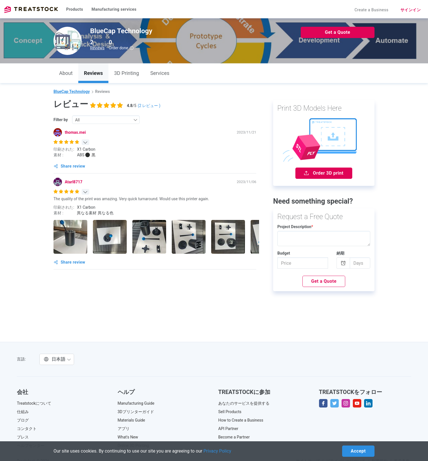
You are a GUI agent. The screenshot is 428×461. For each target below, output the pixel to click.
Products (74, 9)
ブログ (23, 420)
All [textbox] (77, 120)
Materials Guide (131, 420)
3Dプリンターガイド (136, 411)
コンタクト (27, 428)
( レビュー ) (149, 105)
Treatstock (31, 9)
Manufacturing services (114, 9)
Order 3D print (323, 173)
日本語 (57, 359)
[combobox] (106, 119)
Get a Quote (337, 32)
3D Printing (126, 73)
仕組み (23, 411)
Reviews (97, 48)
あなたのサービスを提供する (243, 403)
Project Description (295, 226)
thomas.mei (75, 132)
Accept (358, 451)
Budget (283, 253)
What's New (128, 437)
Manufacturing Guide (136, 403)
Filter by (61, 119)
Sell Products (229, 411)
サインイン (410, 10)
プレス (23, 437)
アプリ (124, 428)
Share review (69, 166)
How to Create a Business (240, 420)
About (66, 73)
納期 (340, 253)
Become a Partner (234, 437)
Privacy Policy (217, 451)
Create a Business (372, 10)
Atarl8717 (73, 182)
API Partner (228, 428)
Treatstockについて (34, 403)
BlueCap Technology (72, 91)
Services (160, 73)
